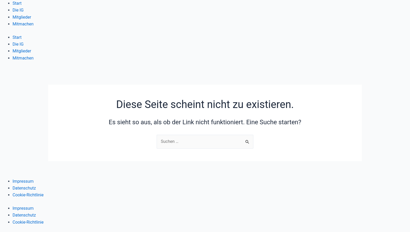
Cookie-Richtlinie (28, 194)
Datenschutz (24, 188)
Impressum (23, 181)
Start (17, 3)
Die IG (18, 10)
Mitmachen (23, 23)
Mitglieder (22, 17)
